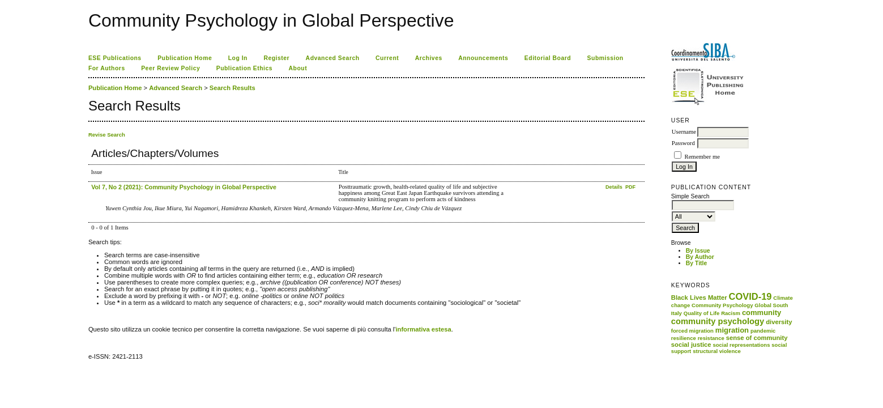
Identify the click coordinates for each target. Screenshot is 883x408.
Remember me (702, 157)
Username (684, 132)
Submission (605, 58)
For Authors (106, 68)
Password (683, 143)
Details (614, 187)
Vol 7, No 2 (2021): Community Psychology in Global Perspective (183, 187)
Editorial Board (547, 58)
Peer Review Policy (170, 68)
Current (387, 58)
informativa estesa (423, 329)
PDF (630, 187)
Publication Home (184, 58)
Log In (238, 58)
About (298, 68)
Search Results (232, 87)
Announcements (483, 58)
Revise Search (106, 134)
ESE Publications (115, 58)
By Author (700, 257)
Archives (428, 58)
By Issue (698, 251)
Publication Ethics (244, 68)
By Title (696, 263)
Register (276, 58)
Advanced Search (333, 58)
